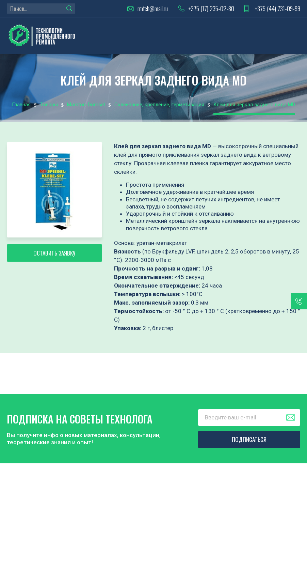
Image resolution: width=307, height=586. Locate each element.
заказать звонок (299, 301)
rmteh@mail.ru (153, 9)
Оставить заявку (54, 253)
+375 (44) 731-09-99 (277, 9)
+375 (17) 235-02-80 (211, 9)
